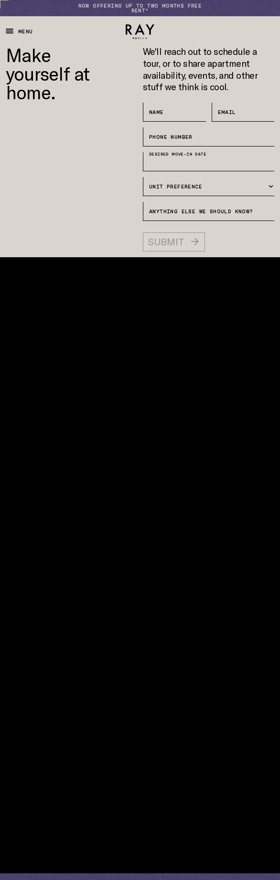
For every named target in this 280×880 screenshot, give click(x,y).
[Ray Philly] (140, 32)
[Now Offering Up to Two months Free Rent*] (140, 8)
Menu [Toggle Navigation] (19, 31)
